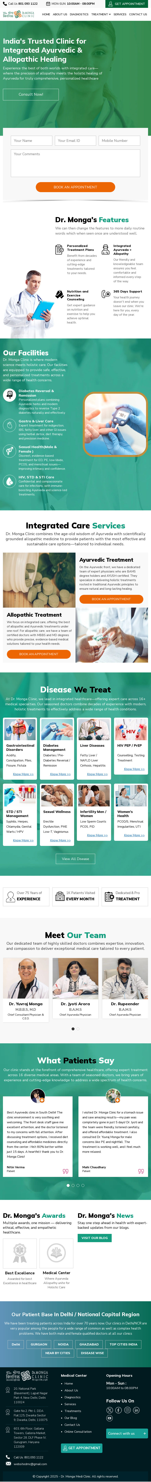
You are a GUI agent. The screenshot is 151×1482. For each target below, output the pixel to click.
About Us (60, 14)
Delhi (15, 1345)
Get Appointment (81, 1448)
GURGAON (38, 1345)
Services (120, 14)
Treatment (101, 14)
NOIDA (63, 1345)
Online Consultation (78, 1432)
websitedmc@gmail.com (30, 1464)
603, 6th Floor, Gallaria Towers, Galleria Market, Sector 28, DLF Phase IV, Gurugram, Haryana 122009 (30, 1438)
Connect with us (121, 1433)
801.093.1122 (33, 1458)
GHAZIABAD (89, 1345)
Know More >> (23, 774)
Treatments (72, 1411)
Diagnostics (79, 14)
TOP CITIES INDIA (124, 1345)
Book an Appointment (111, 599)
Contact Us (138, 14)
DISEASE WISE (92, 1353)
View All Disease (75, 859)
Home (46, 14)
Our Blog (70, 1418)
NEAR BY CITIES (57, 1353)
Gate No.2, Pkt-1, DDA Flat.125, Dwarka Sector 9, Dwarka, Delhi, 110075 (30, 1415)
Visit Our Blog (95, 1238)
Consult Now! (31, 94)
